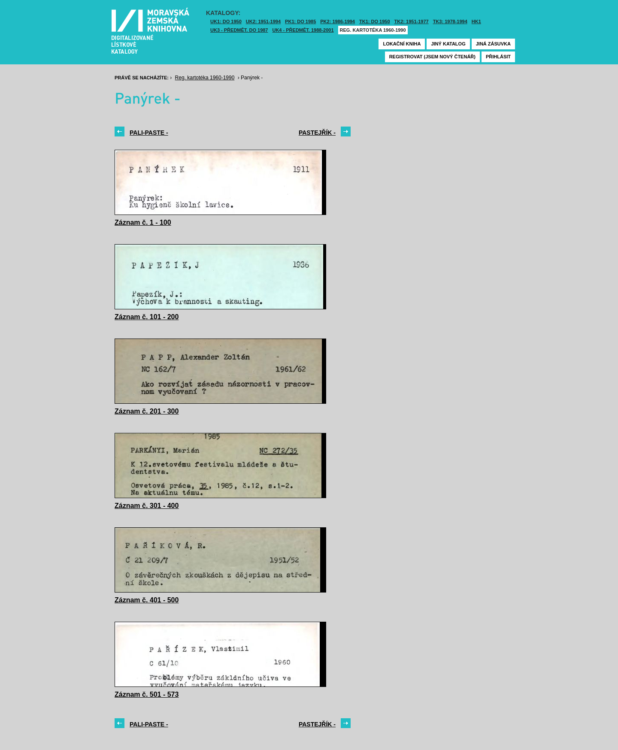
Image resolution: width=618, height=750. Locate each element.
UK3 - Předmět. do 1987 (239, 30)
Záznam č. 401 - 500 (147, 600)
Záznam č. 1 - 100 (143, 222)
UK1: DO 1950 (226, 21)
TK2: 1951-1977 (411, 21)
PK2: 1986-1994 (337, 21)
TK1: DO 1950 (374, 21)
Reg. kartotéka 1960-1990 (373, 30)
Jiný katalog (448, 43)
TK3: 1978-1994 (450, 21)
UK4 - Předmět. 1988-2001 (302, 30)
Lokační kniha (402, 43)
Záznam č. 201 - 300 (147, 411)
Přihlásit (498, 56)
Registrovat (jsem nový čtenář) (432, 56)
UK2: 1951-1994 (263, 21)
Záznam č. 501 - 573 (147, 694)
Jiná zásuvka (493, 43)
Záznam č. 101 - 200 (147, 317)
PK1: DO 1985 (300, 21)
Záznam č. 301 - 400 (147, 505)
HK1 (476, 21)
